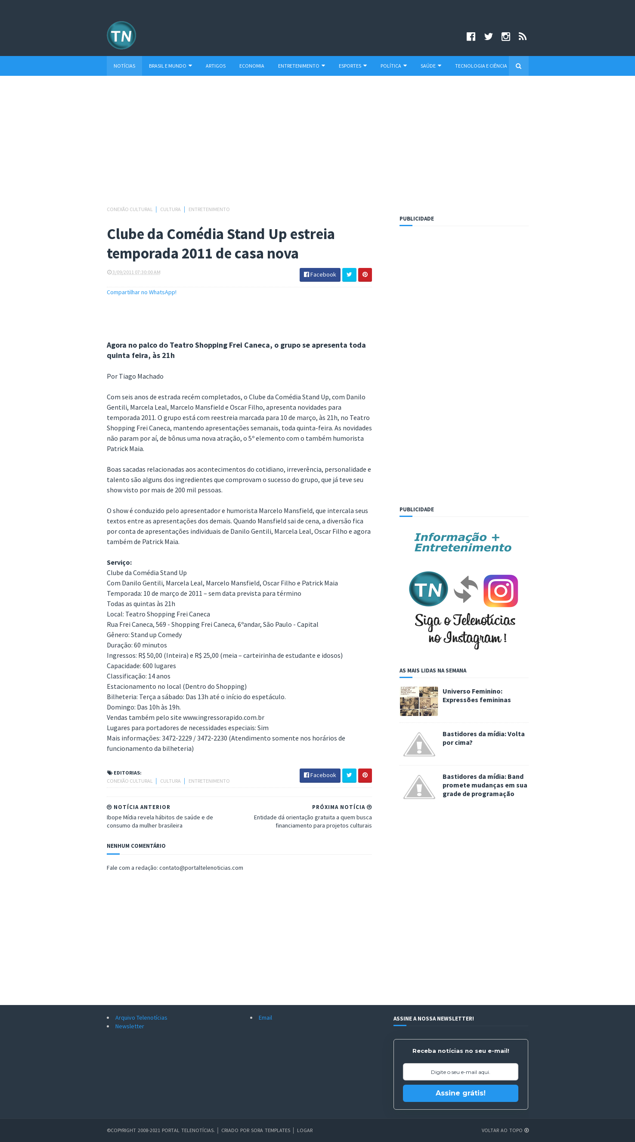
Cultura (171, 209)
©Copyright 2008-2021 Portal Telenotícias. (161, 1130)
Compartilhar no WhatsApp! (142, 292)
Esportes (353, 65)
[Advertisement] (318, 144)
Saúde (431, 65)
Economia (251, 65)
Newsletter (129, 1026)
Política (394, 65)
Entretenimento (301, 65)
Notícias (124, 65)
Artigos (216, 65)
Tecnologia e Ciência (481, 65)
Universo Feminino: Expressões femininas (477, 695)
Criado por (236, 1130)
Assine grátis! (461, 1093)
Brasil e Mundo (170, 65)
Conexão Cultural (130, 209)
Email (265, 1017)
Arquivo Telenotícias (141, 1017)
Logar (305, 1130)
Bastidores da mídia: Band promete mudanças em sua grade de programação (485, 785)
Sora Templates (270, 1130)
